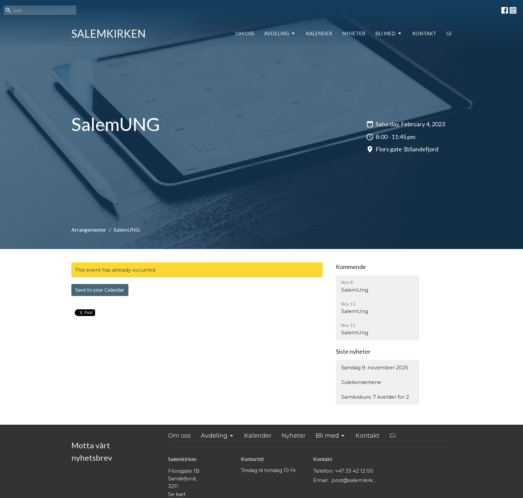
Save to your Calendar (99, 290)
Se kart (177, 494)
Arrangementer (88, 229)
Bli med (388, 33)
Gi (449, 33)
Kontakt (424, 33)
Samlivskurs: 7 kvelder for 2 (375, 397)
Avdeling (280, 33)
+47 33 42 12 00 (354, 471)
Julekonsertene (361, 382)
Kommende (351, 266)
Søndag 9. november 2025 (374, 367)
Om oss (244, 33)
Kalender (319, 33)
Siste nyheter (353, 351)
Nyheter (353, 33)
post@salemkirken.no (355, 480)
